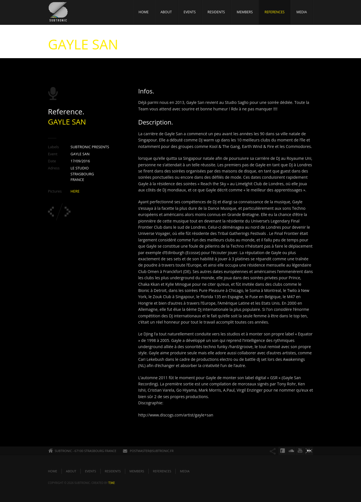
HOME (143, 12)
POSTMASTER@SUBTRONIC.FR (151, 451)
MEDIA (301, 12)
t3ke (111, 483)
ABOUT (166, 12)
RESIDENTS (216, 12)
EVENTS (190, 12)
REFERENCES (275, 12)
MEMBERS (245, 12)
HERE (75, 191)
